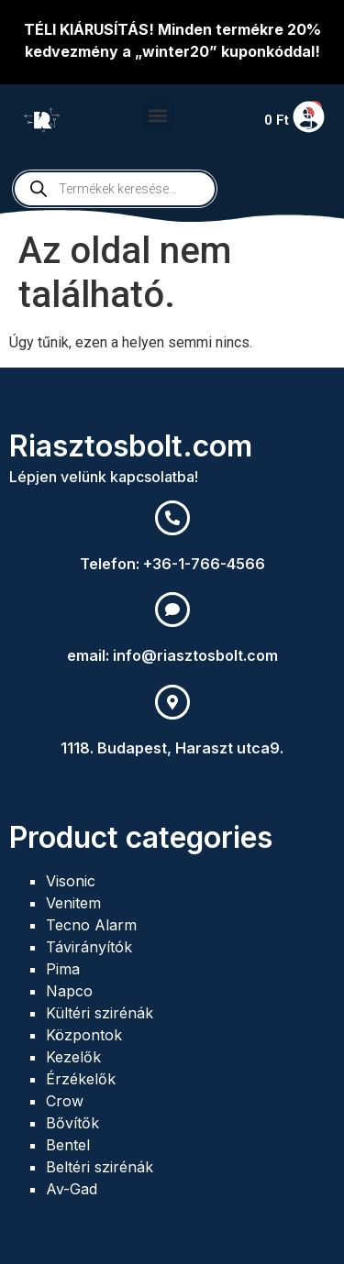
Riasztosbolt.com (130, 446)
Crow (64, 1101)
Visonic (70, 881)
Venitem (73, 903)
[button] (158, 116)
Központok (84, 1035)
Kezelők (73, 1057)
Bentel (68, 1145)
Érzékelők (81, 1079)
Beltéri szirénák (99, 1167)
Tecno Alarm (91, 925)
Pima (63, 969)
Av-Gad (71, 1189)
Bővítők (72, 1123)
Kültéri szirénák (99, 1013)
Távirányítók (89, 947)
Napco (69, 991)
